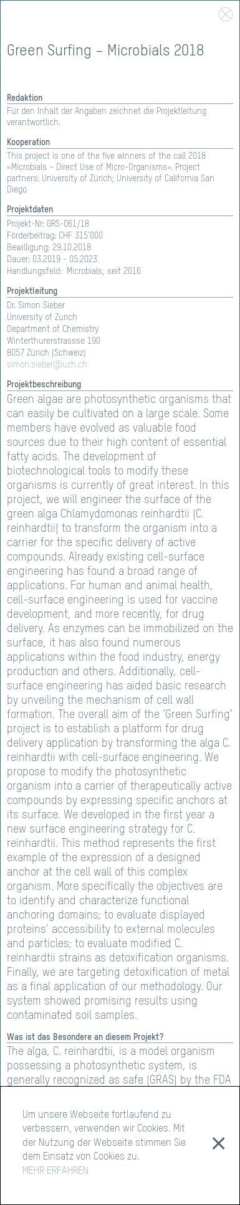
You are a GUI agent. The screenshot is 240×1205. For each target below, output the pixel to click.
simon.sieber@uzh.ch (47, 365)
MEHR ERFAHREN (55, 1171)
